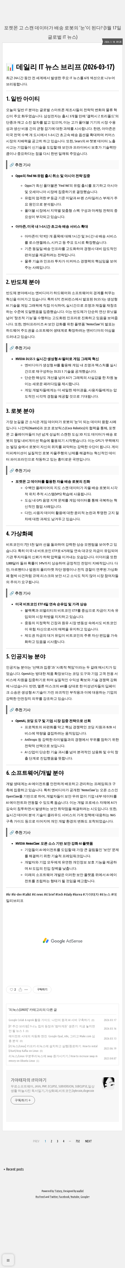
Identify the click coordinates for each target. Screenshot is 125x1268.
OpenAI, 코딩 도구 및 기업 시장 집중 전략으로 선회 (53, 786)
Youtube (75, 1261)
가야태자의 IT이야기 (29, 1145)
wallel (80, 1255)
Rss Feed (40, 1261)
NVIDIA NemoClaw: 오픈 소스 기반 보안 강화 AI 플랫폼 (54, 908)
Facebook (64, 1261)
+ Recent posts (13, 1234)
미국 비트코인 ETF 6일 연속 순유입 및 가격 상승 (51, 669)
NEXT (88, 1206)
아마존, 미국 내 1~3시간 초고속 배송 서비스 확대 (51, 291)
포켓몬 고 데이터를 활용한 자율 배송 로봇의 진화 (52, 546)
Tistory (58, 1255)
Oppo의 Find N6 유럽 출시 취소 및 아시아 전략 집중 (52, 241)
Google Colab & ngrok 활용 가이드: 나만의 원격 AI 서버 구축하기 (49, 1084)
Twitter (54, 1261)
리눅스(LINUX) (18, 1074)
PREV (36, 1206)
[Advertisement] (62, 91)
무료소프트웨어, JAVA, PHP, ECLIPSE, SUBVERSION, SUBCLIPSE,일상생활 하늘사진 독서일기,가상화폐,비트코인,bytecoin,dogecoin (53, 1153)
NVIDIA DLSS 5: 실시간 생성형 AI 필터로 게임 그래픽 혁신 (57, 424)
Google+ (85, 1261)
